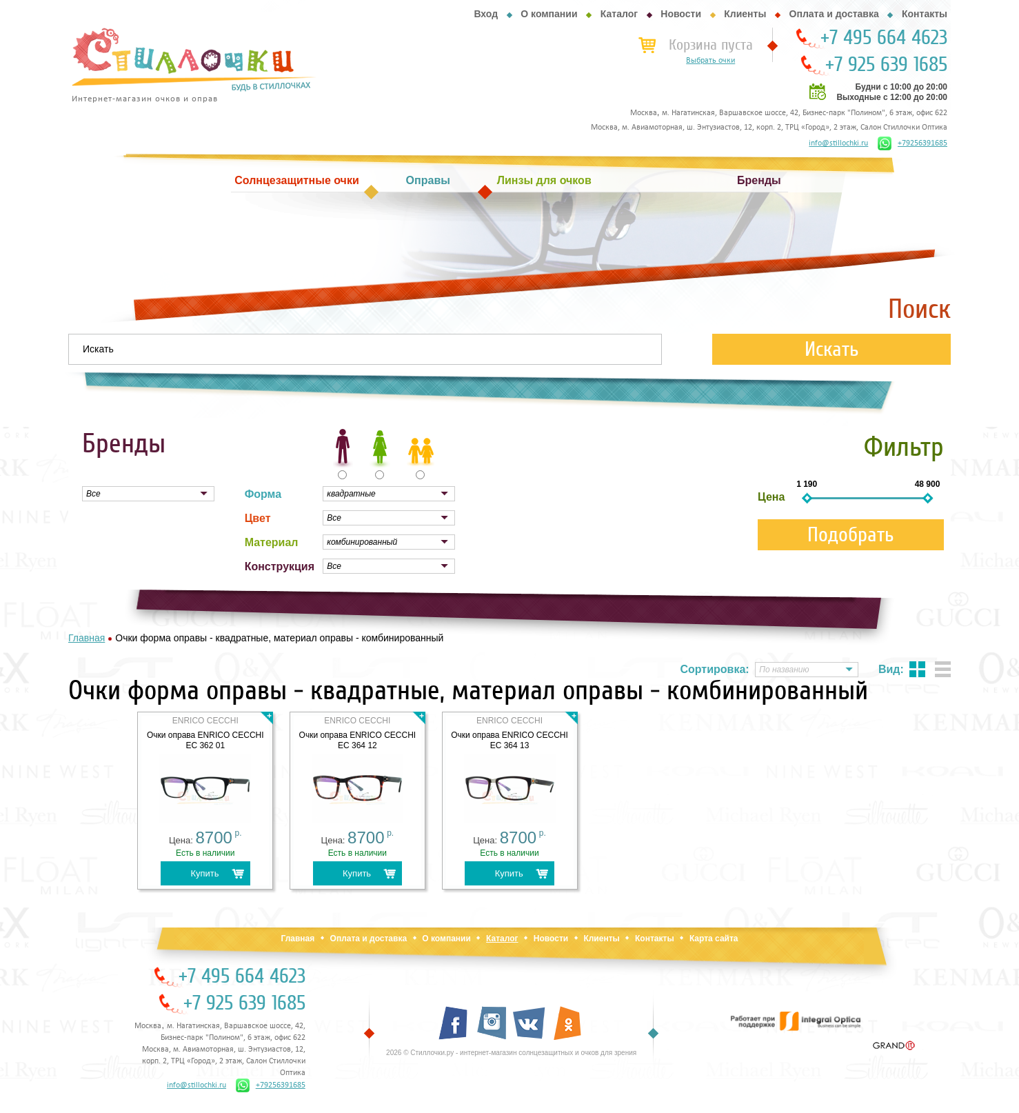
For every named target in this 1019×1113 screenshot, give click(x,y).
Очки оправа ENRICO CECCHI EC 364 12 (357, 740)
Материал (272, 542)
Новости (680, 13)
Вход (486, 13)
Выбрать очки (710, 61)
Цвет (258, 518)
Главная (297, 938)
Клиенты (745, 13)
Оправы (428, 180)
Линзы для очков (544, 180)
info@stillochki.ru (838, 143)
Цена (771, 497)
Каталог (619, 13)
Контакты (924, 13)
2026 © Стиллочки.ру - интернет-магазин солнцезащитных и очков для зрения (511, 1052)
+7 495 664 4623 (883, 38)
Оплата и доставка (834, 13)
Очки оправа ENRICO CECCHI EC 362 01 (205, 740)
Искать (832, 349)
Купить (204, 873)
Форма (263, 494)
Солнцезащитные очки (296, 180)
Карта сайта (713, 938)
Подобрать (850, 535)
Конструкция (279, 566)
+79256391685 (912, 143)
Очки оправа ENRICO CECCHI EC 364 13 (509, 740)
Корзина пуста (711, 45)
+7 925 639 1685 (886, 64)
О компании (549, 13)
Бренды (759, 180)
